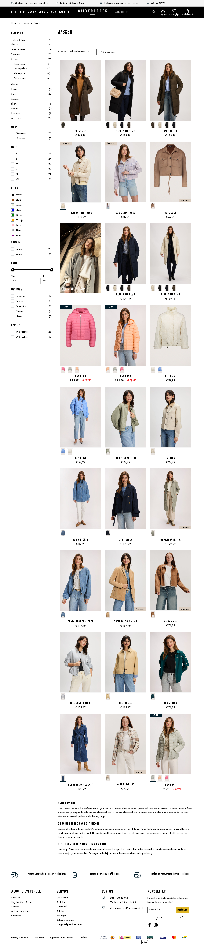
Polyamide (21, 306)
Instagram (156, 925)
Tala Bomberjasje (80, 703)
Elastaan (20, 311)
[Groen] (32, 215)
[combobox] (135, 12)
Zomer (19, 249)
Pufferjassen (32, 78)
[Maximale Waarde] (46, 281)
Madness (20, 138)
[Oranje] (32, 220)
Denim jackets (32, 68)
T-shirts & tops (31, 39)
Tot (42, 276)
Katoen (19, 301)
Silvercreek (21, 133)
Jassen (31, 59)
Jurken (31, 89)
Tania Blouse (80, 540)
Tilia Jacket (170, 458)
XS (17, 154)
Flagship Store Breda (21, 902)
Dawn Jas (80, 376)
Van (13, 276)
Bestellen (61, 902)
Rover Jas (170, 376)
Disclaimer (39, 937)
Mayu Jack (170, 213)
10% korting (22, 332)
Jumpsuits (31, 113)
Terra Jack (170, 703)
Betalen (60, 911)
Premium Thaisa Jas (125, 621)
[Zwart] (32, 194)
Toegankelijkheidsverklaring (70, 924)
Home (14, 23)
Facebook (149, 925)
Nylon (19, 316)
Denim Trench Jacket (80, 785)
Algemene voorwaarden (61, 937)
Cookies (83, 937)
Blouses (31, 44)
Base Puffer (170, 131)
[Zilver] (32, 230)
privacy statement (182, 917)
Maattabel (62, 906)
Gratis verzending (37, 874)
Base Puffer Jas (125, 131)
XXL (17, 179)
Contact (15, 906)
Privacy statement (19, 937)
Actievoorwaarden (20, 911)
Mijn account (63, 898)
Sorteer (62, 52)
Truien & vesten (31, 49)
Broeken (31, 99)
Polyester (20, 296)
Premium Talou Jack (80, 213)
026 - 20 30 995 (158, 3)
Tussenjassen (32, 63)
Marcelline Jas (126, 784)
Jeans (31, 94)
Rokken (31, 108)
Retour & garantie (65, 920)
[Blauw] (32, 210)
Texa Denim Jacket (125, 213)
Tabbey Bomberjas (125, 458)
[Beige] (32, 204)
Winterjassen (32, 73)
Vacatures (16, 915)
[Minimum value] (17, 281)
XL (17, 174)
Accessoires (31, 118)
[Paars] (32, 235)
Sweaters (31, 54)
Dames (25, 23)
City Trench (125, 540)
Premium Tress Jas (170, 540)
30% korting (22, 337)
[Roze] (32, 225)
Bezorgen (61, 915)
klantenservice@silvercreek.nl (126, 908)
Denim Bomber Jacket (80, 621)
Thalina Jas (125, 703)
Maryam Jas (170, 621)
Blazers (31, 84)
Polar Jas (80, 131)
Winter (19, 254)
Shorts (31, 103)
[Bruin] (32, 199)
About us (15, 898)
